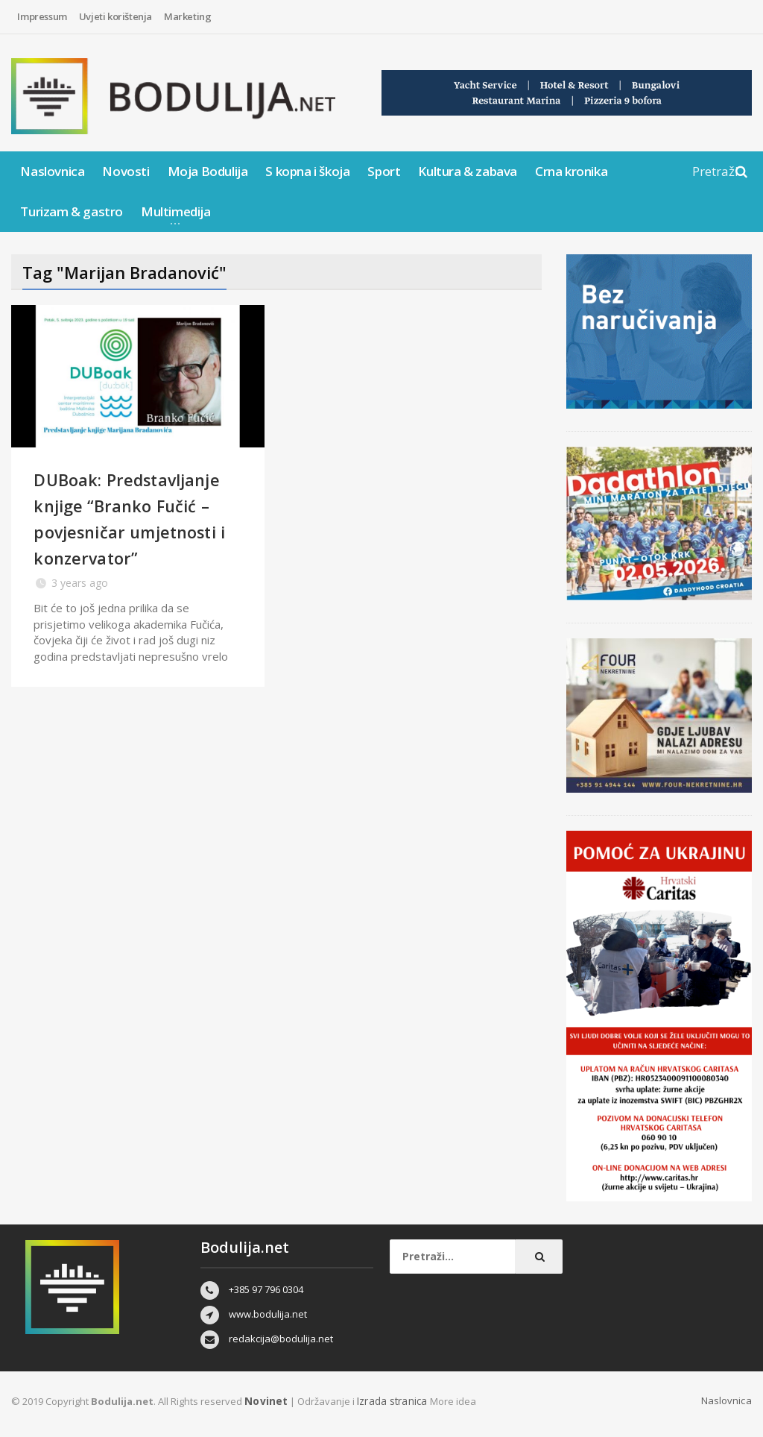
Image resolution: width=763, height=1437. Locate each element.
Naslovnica (52, 171)
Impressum (41, 16)
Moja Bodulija (208, 171)
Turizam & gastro (71, 211)
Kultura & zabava (467, 171)
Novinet (264, 1400)
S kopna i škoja (307, 171)
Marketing (187, 16)
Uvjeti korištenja (115, 16)
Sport (383, 171)
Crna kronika (571, 171)
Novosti (125, 171)
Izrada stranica (389, 1400)
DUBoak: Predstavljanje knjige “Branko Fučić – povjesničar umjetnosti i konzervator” (129, 544)
